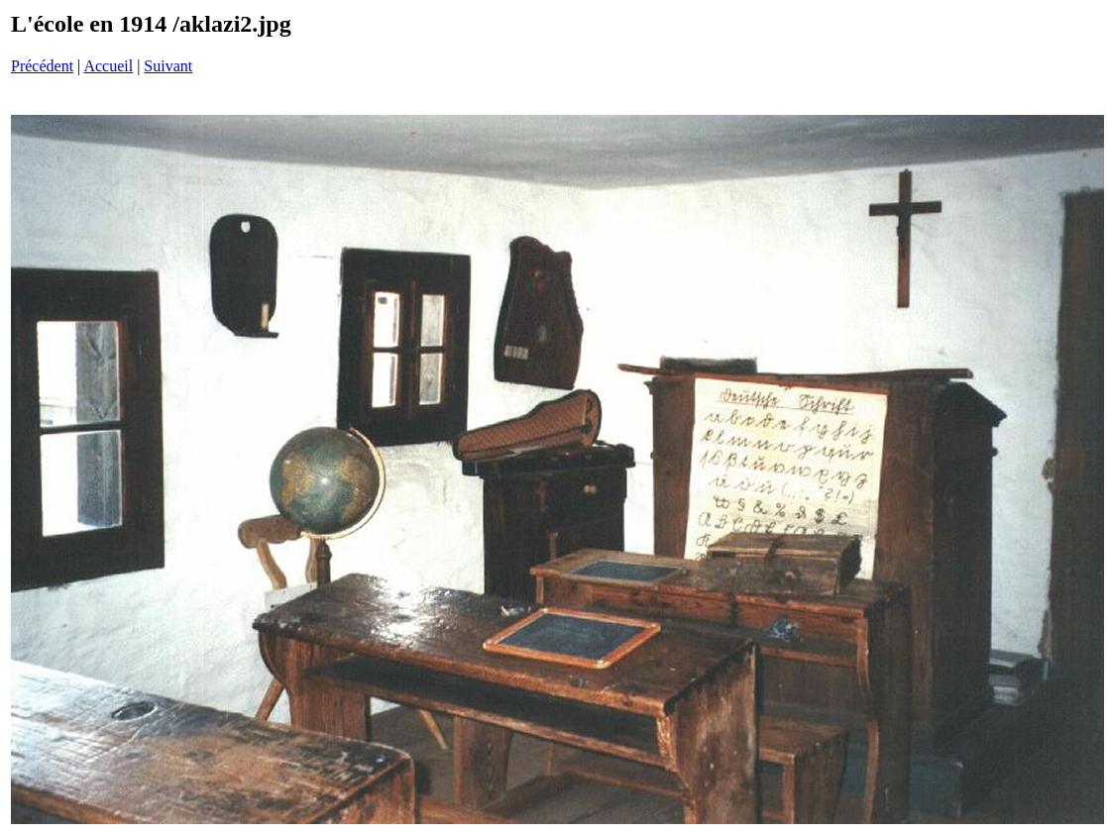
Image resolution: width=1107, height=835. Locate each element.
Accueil (108, 65)
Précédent (42, 65)
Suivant (168, 65)
